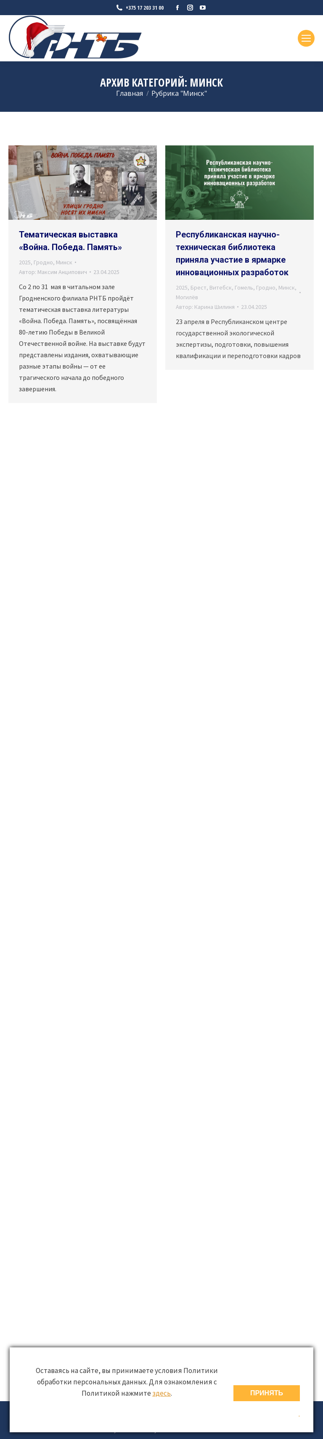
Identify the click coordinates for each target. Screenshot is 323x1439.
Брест (199, 287)
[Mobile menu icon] (306, 38)
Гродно (43, 262)
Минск (64, 262)
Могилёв (187, 297)
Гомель (244, 287)
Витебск (220, 287)
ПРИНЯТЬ (266, 1393)
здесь (161, 1393)
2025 (25, 262)
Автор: (53, 272)
